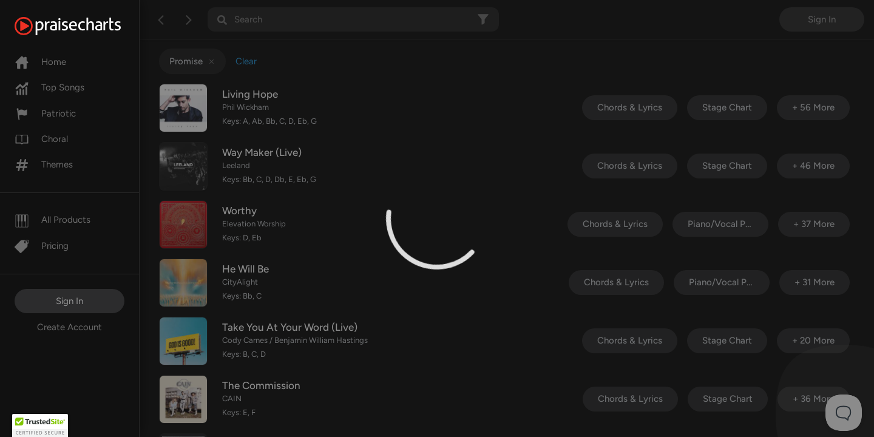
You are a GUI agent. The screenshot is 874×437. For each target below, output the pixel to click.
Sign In (69, 301)
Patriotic (45, 113)
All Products (52, 219)
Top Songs (49, 87)
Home (40, 61)
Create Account (69, 327)
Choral (41, 139)
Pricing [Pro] (42, 245)
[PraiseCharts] (83, 26)
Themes (44, 164)
